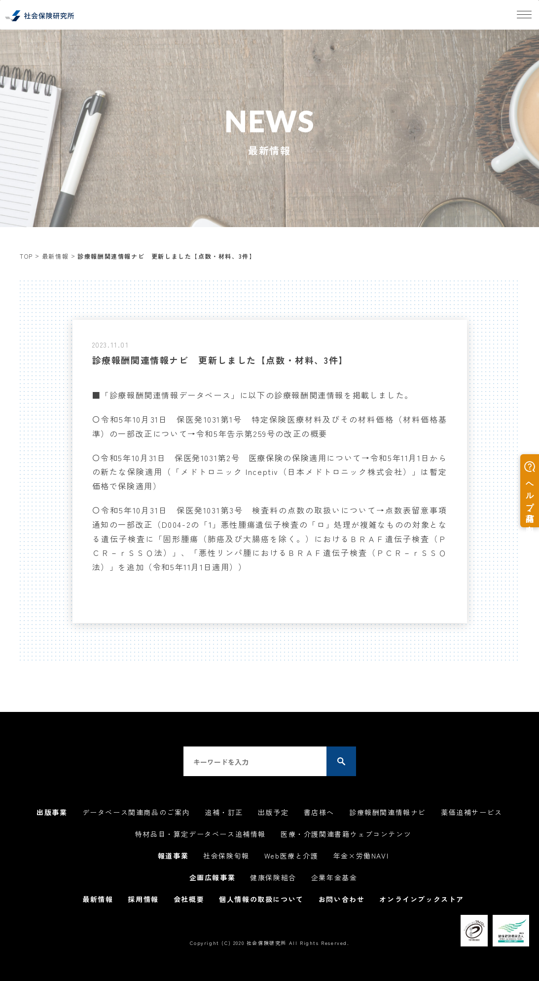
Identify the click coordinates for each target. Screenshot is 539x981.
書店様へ (319, 812)
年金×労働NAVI (361, 856)
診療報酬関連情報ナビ (387, 812)
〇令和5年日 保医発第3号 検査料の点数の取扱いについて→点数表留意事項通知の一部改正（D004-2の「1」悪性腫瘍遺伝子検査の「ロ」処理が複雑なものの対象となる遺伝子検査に (269, 524)
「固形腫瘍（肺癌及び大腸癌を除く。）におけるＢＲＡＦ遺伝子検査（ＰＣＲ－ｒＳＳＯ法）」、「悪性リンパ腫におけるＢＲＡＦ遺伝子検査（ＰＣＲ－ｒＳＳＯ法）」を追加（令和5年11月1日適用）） (269, 553)
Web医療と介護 (291, 856)
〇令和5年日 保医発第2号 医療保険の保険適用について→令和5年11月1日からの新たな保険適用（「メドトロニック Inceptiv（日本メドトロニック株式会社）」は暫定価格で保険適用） (269, 472)
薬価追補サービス (472, 812)
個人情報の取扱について (261, 899)
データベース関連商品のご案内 (136, 812)
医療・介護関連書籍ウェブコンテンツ (346, 834)
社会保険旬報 (226, 856)
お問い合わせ (342, 899)
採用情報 (143, 899)
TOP (26, 256)
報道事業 (173, 856)
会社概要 (189, 899)
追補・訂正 (224, 812)
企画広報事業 (212, 877)
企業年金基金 (334, 877)
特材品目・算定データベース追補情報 (200, 834)
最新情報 (55, 256)
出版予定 (273, 812)
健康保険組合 (273, 877)
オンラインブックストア (421, 899)
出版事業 (51, 812)
